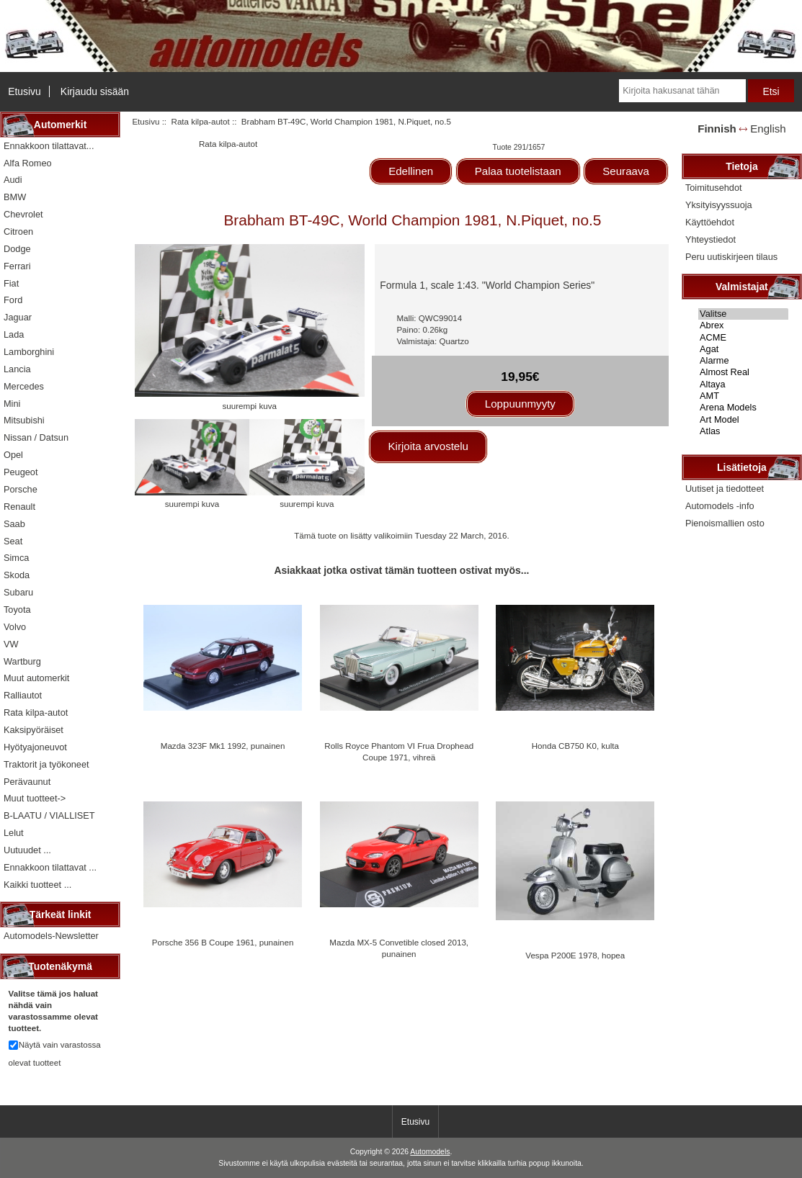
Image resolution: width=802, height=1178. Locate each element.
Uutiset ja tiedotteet (724, 488)
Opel (13, 454)
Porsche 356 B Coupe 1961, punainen (223, 942)
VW (11, 644)
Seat (13, 541)
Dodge (17, 248)
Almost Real (743, 372)
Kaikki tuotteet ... (37, 884)
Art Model (743, 420)
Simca (16, 557)
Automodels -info (719, 505)
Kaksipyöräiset (33, 729)
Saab (14, 523)
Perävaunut (27, 781)
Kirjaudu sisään (95, 91)
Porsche (20, 489)
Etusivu (24, 91)
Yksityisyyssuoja (718, 204)
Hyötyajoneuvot (35, 747)
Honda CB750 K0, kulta (575, 745)
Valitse (743, 314)
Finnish (717, 128)
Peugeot (21, 472)
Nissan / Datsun (36, 437)
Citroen (18, 231)
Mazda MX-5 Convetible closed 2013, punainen (398, 948)
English (767, 128)
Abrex (743, 325)
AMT (743, 396)
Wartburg (22, 661)
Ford (13, 299)
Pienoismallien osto (725, 523)
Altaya (743, 384)
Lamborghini (29, 351)
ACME (743, 337)
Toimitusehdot (713, 187)
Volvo (15, 626)
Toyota (17, 609)
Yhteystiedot (710, 239)
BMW (15, 197)
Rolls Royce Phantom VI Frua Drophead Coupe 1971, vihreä (398, 751)
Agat (743, 349)
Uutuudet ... (27, 850)
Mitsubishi (24, 420)
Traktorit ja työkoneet (46, 764)
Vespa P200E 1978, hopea (575, 955)
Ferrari (17, 266)
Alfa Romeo (28, 163)
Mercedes (24, 386)
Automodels (430, 1152)
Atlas (743, 431)
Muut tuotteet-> (35, 798)
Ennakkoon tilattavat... (49, 145)
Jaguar (18, 317)
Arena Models (743, 407)
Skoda (17, 575)
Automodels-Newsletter (51, 935)
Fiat (11, 283)
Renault (19, 506)
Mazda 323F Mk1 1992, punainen (223, 745)
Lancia (17, 369)
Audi (13, 179)
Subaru (18, 592)
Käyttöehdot (709, 222)
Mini (12, 403)
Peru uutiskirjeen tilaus (731, 256)
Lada (14, 334)
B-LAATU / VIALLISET (49, 815)
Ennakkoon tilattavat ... (50, 867)
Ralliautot (23, 695)
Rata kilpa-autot (200, 121)
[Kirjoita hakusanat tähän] (682, 90)
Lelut (14, 832)
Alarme (743, 361)
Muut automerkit (36, 678)
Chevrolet (23, 214)
